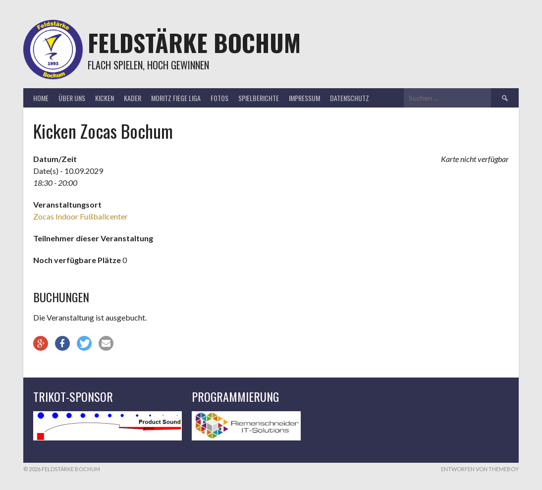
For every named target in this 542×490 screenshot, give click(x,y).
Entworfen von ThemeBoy (480, 469)
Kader (132, 98)
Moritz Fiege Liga (176, 98)
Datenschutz (349, 98)
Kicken (104, 98)
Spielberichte (258, 98)
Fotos (219, 98)
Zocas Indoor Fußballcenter (80, 216)
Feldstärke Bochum (194, 42)
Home (41, 98)
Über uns (71, 98)
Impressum (304, 98)
